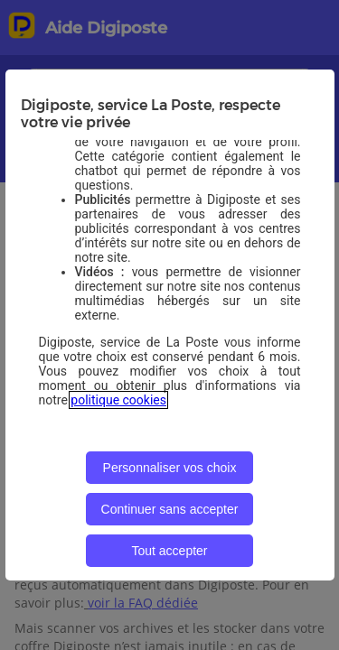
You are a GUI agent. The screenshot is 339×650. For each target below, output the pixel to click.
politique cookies (118, 400)
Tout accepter (169, 550)
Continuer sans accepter (170, 509)
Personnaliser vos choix (170, 467)
